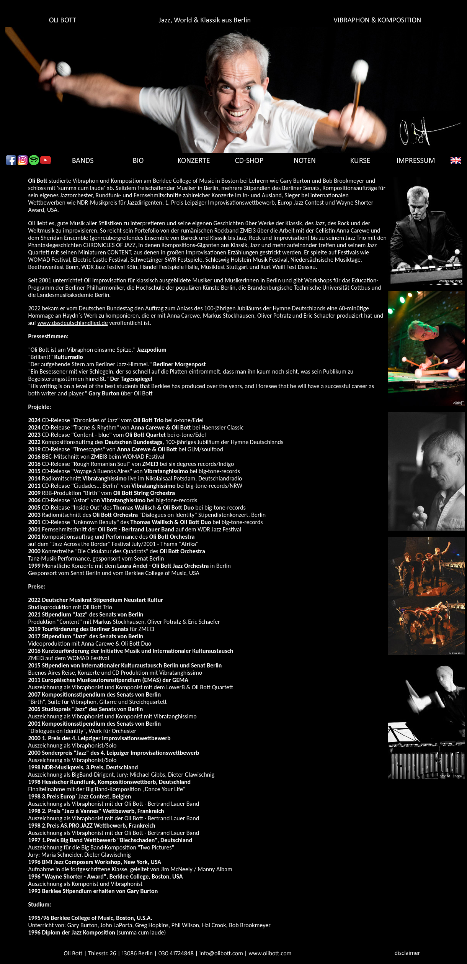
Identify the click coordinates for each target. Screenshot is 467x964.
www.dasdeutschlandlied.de (73, 322)
